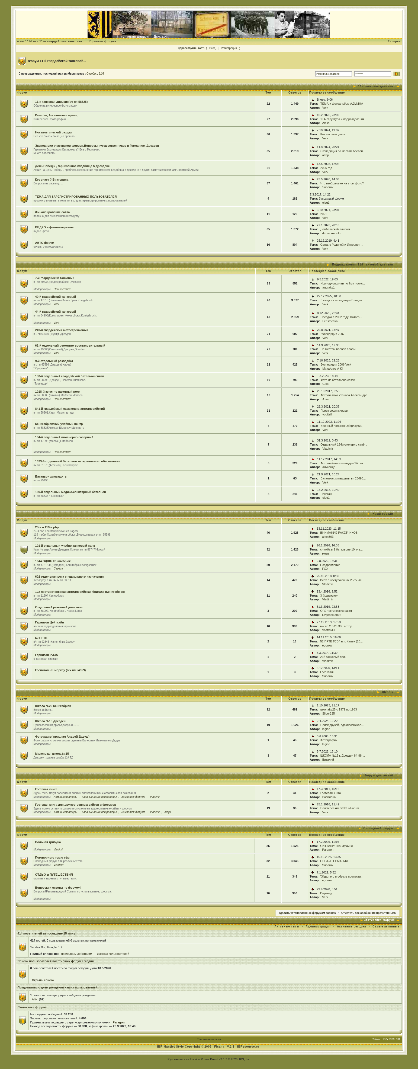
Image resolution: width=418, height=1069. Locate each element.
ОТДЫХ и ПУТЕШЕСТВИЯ (54, 874)
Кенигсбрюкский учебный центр (59, 423)
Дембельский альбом (335, 229)
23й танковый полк (333, 656)
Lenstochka (329, 321)
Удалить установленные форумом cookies (307, 912)
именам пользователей (113, 953)
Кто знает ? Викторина (52, 179)
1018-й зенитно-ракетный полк (57, 391)
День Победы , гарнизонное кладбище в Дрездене (72, 166)
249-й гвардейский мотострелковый (61, 330)
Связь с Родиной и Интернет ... (341, 244)
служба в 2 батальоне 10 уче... (341, 549)
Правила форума (102, 41)
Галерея (394, 41)
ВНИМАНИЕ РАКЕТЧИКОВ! (339, 532)
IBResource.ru (248, 1046)
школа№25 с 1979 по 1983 (338, 709)
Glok (325, 383)
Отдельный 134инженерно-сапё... (343, 444)
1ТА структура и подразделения (342, 119)
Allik (34, 999)
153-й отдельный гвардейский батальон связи (69, 376)
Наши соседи (382, 513)
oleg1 (326, 202)
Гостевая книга (46, 789)
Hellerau (326, 493)
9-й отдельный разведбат (54, 361)
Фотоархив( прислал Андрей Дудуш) (62, 736)
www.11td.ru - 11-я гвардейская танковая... (51, 41)
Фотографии (328, 740)
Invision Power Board (204, 1059)
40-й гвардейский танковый (55, 296)
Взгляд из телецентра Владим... (342, 300)
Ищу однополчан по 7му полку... (342, 283)
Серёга (58, 568)
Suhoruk (327, 187)
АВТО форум (44, 242)
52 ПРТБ (41, 637)
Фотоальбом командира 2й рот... (342, 463)
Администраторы (65, 796)
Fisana (219, 1046)
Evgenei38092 (331, 614)
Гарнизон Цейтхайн (49, 622)
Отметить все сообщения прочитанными (369, 912)
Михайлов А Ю (332, 368)
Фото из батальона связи (337, 380)
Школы (387, 692)
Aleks (326, 122)
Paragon (327, 849)
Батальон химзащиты (51, 476)
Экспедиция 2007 (332, 333)
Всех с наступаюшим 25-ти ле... (342, 580)
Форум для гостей (379, 775)
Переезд (326, 893)
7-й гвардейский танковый (55, 278)
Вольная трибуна (48, 842)
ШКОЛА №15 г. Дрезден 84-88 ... (342, 755)
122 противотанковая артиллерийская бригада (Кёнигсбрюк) (80, 591)
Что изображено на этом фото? (342, 183)
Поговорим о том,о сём (52, 857)
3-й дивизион (329, 595)
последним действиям (76, 953)
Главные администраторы (99, 796)
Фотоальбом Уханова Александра (343, 395)
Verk (325, 107)
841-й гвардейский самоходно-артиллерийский (70, 408)
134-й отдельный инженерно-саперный (64, 437)
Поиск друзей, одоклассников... (342, 724)
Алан (325, 399)
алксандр (328, 467)
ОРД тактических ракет (336, 610)
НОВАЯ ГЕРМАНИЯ (334, 861)
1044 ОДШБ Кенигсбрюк (53, 561)
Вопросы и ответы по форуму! (58, 887)
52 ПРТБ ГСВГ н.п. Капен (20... (341, 641)
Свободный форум (378, 828)
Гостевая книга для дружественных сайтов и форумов (75, 804)
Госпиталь (327, 672)
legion (326, 729)
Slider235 (328, 713)
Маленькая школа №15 (52, 753)
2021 (323, 214)
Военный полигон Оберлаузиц (341, 425)
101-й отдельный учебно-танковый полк (65, 545)
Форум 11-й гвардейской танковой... (57, 61)
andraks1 (328, 287)
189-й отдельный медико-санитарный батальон (70, 492)
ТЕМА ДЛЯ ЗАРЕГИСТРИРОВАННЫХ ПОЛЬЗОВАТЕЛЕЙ (76, 196)
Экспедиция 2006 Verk (335, 364)
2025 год (326, 167)
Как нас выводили (332, 134)
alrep (325, 155)
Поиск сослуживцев (334, 410)
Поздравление (330, 564)
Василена (329, 797)
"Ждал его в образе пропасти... (341, 876)
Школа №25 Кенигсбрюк (53, 706)
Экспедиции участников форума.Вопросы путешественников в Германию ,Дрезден (97, 145)
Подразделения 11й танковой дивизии (362, 264)
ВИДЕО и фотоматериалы (54, 227)
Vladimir (327, 448)
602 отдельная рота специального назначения (69, 576)
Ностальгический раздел (53, 132)
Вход (212, 48)
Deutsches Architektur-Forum (339, 808)
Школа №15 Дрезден (50, 721)
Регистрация (229, 48)
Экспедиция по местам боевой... (342, 151)
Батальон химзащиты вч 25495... (343, 478)
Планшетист (62, 289)
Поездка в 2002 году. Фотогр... (341, 317)
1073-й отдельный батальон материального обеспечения (77, 461)
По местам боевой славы (337, 349)
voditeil (327, 414)
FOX (325, 568)
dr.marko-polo (331, 233)
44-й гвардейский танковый (55, 311)
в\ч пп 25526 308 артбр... (337, 626)
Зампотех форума (133, 796)
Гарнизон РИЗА (46, 655)
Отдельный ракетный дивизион (59, 607)
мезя (325, 553)
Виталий (328, 759)
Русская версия (178, 1059)
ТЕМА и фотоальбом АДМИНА (341, 103)
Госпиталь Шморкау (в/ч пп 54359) (60, 670)
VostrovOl (328, 630)
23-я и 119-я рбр (47, 527)
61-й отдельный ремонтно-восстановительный (70, 345)
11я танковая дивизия (375, 86)
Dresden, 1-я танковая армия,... (58, 115)
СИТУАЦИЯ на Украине (336, 845)
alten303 (327, 536)
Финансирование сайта (52, 212)
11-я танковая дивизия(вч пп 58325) (61, 101)
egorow (327, 645)
